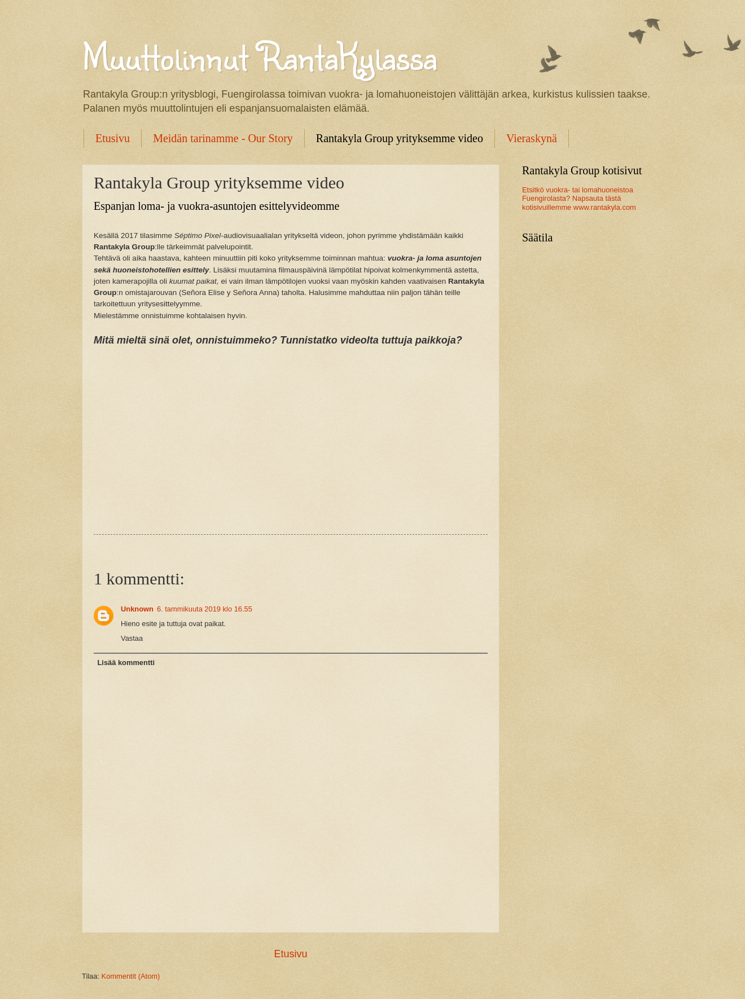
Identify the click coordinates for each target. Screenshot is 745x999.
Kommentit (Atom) (131, 976)
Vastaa (132, 638)
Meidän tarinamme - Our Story (223, 138)
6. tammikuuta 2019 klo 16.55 (204, 609)
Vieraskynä (531, 138)
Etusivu (112, 138)
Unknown (137, 609)
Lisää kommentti (126, 662)
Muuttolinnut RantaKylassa (259, 55)
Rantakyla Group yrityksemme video (399, 138)
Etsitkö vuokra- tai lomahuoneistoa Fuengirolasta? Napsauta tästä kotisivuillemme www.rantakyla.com (579, 199)
